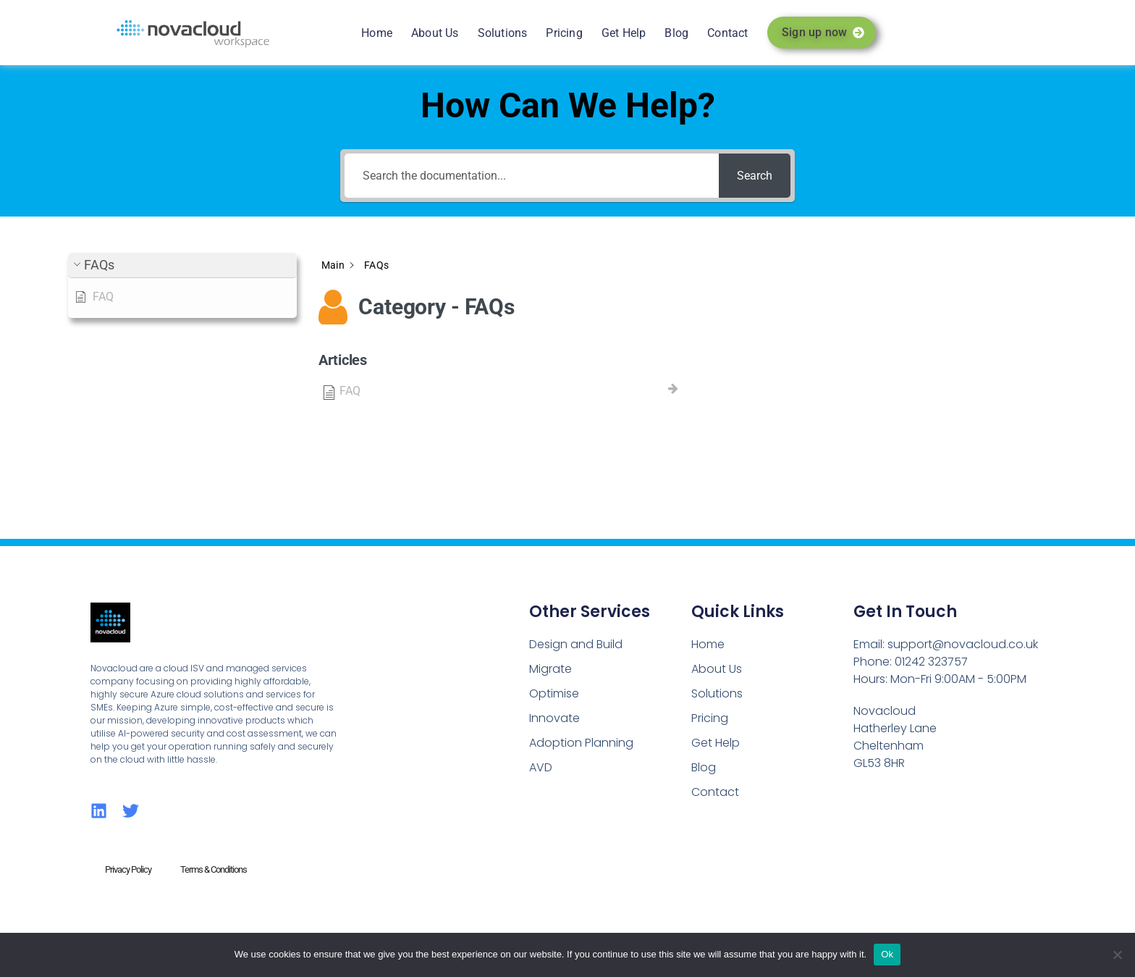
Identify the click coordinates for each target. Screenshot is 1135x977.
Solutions (503, 33)
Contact (727, 33)
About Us (435, 33)
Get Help (624, 33)
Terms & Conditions (213, 869)
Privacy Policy (128, 869)
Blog (676, 33)
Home (376, 33)
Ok (887, 954)
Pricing (564, 33)
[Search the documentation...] (531, 176)
